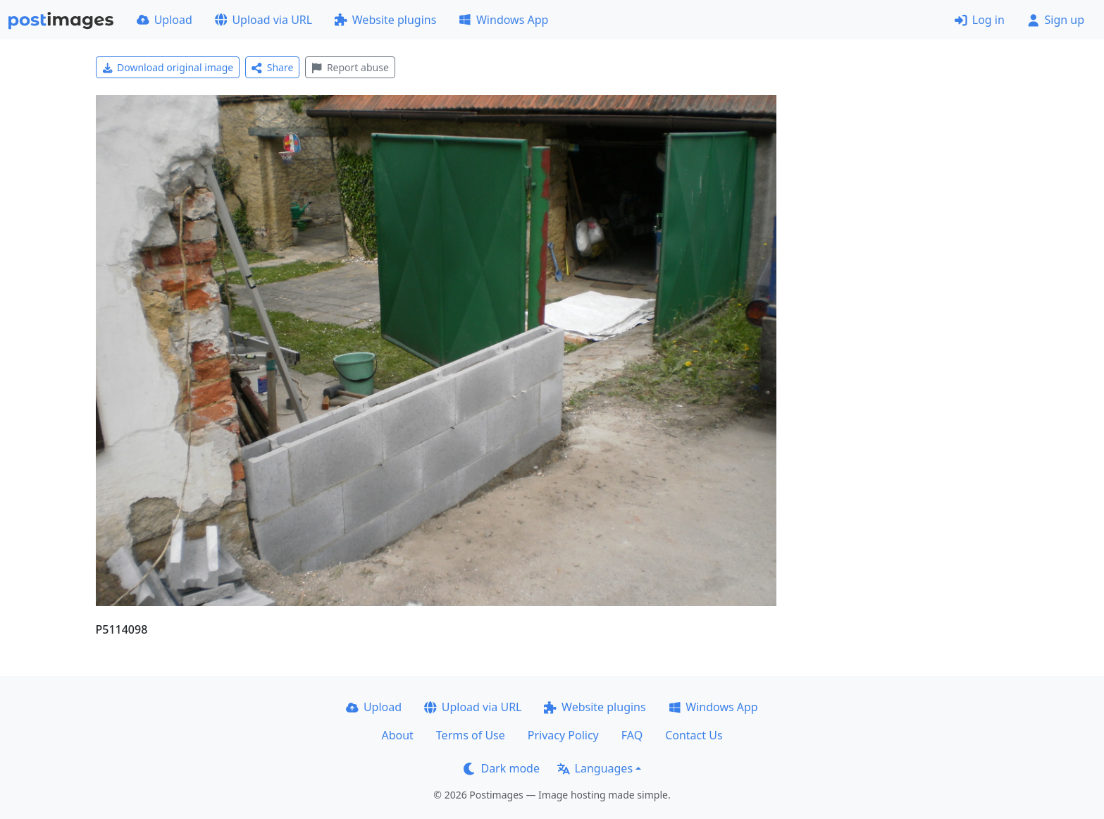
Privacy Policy (563, 735)
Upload (164, 19)
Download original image (168, 67)
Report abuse (349, 67)
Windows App (503, 19)
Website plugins (385, 19)
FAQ (632, 735)
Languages (595, 768)
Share (272, 67)
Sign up (1055, 19)
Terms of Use (470, 735)
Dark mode (502, 768)
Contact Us (693, 735)
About (397, 735)
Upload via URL (263, 19)
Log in (980, 19)
